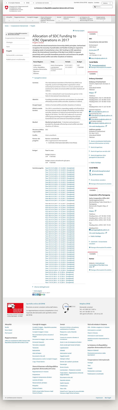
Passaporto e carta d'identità (68, 332)
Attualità (9, 19)
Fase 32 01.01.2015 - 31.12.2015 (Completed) (59, 228)
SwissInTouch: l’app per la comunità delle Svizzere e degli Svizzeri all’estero (72, 392)
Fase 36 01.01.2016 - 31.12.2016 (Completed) (59, 219)
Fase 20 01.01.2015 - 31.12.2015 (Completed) (59, 252)
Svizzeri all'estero (37, 388)
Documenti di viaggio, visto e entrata (43, 339)
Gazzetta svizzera (65, 380)
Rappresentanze (19, 19)
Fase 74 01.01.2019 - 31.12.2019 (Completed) (59, 170)
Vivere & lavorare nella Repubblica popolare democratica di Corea (47, 19)
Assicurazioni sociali (65, 353)
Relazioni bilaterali (93, 350)
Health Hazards (64, 383)
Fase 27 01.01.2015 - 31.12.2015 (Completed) (59, 238)
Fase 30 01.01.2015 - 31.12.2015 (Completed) (59, 232)
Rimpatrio (35, 385)
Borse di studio (64, 367)
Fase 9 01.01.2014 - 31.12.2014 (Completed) (59, 272)
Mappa (92, 93)
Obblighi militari (65, 359)
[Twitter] (36, 294)
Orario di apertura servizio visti (100, 151)
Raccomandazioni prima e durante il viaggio (43, 335)
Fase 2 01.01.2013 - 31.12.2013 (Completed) (59, 280)
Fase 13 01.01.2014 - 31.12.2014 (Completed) (59, 264)
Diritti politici (64, 335)
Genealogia (63, 364)
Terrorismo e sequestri (39, 345)
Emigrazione (36, 374)
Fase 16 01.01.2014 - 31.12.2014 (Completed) (59, 258)
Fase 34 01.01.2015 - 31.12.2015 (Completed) (59, 223)
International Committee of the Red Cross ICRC (98, 265)
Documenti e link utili (39, 356)
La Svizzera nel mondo (42, 3)
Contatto (92, 34)
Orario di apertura (96, 147)
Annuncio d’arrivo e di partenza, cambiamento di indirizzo (69, 328)
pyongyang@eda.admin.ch (100, 230)
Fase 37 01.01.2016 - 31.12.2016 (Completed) (59, 217)
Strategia (90, 362)
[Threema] (40, 294)
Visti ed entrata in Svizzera (70, 19)
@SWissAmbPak (97, 174)
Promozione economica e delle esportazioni (97, 354)
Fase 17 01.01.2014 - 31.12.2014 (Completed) (59, 256)
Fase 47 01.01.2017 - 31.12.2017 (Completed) (59, 200)
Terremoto (36, 348)
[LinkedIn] (38, 294)
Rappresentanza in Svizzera (40, 371)
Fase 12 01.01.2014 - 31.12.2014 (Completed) (59, 266)
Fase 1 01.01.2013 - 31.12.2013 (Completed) (59, 282)
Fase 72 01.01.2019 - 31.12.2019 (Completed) (59, 174)
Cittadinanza (63, 386)
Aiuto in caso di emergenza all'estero (70, 342)
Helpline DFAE (85, 304)
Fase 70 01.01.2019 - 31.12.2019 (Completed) (59, 178)
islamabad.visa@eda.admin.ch (101, 119)
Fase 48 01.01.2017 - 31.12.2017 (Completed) (59, 198)
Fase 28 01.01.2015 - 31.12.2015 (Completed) (59, 236)
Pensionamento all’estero (40, 383)
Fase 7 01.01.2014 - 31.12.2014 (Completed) (59, 274)
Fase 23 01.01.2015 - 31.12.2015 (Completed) (59, 246)
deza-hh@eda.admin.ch (99, 58)
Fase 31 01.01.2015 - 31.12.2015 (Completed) (59, 230)
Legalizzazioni (64, 348)
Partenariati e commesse (94, 371)
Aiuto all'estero (37, 353)
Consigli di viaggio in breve (40, 332)
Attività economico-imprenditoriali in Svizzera (98, 339)
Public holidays (96, 162)
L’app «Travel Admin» (39, 361)
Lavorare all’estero (38, 380)
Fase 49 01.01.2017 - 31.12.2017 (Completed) (59, 196)
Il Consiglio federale (14, 3)
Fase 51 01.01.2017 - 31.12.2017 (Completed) (59, 192)
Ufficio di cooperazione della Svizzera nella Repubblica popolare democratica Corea (17, 341)
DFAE (27, 3)
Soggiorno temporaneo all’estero (42, 377)
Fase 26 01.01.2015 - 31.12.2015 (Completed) (59, 240)
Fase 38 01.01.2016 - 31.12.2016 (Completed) (59, 215)
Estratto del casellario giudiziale (69, 361)
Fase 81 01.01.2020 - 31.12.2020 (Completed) (59, 168)
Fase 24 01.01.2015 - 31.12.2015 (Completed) (59, 244)
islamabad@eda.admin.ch (100, 112)
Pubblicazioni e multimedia (95, 374)
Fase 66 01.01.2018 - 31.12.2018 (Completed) (59, 184)
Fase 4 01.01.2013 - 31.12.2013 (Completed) (59, 276)
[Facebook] (34, 294)
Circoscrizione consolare (98, 180)
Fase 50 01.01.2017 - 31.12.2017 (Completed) (59, 194)
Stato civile (63, 388)
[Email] (44, 294)
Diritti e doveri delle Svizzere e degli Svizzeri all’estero (43, 392)
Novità (7, 327)
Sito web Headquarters (98, 126)
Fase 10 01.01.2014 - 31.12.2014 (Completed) (59, 270)
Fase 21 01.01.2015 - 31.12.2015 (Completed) (59, 250)
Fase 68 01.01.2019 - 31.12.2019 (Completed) (59, 182)
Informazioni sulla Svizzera (95, 336)
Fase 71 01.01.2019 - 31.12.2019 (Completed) (59, 176)
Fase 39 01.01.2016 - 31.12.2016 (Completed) (59, 213)
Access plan (94, 50)
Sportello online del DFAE (35, 304)
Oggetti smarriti (64, 356)
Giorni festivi (8, 330)
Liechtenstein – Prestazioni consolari (70, 370)
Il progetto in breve (40, 78)
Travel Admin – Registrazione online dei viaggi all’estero (71, 373)
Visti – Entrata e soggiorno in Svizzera (98, 327)
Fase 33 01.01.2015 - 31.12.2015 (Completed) (59, 226)
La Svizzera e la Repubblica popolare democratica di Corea (87, 19)
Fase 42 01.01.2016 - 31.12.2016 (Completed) (59, 207)
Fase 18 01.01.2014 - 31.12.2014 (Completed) (59, 254)
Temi (89, 365)
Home (6, 26)
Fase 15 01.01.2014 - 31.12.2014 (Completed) (59, 260)
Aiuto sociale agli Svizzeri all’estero (70, 345)
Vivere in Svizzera (93, 333)
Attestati (62, 350)
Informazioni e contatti (94, 330)
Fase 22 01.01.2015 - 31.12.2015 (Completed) (59, 248)
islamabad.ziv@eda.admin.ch (101, 123)
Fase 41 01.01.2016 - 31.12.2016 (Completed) (59, 209)
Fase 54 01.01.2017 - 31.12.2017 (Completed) (59, 186)
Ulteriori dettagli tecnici (41, 287)
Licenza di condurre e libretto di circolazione (69, 338)
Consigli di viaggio (32, 19)
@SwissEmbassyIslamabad (101, 171)
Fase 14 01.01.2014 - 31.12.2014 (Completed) (59, 262)
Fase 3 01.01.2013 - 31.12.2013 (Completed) (59, 278)
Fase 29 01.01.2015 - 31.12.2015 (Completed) (59, 234)
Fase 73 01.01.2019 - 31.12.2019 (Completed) (59, 172)
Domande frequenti (38, 342)
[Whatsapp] (42, 294)
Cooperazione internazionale (103, 19)
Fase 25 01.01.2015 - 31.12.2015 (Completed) (59, 242)
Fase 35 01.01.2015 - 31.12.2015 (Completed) (59, 221)
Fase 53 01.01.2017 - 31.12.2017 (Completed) (59, 188)
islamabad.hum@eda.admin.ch (101, 115)
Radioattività (36, 350)
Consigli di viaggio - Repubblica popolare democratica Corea (44, 328)
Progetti (90, 368)
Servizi (59, 19)
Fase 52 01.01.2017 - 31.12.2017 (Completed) (59, 190)
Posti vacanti (8, 333)
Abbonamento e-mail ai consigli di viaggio (45, 359)
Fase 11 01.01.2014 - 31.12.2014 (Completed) (59, 268)
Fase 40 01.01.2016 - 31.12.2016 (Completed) (59, 211)
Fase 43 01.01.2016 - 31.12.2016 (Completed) (59, 205)
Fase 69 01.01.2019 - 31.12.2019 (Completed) (59, 180)
